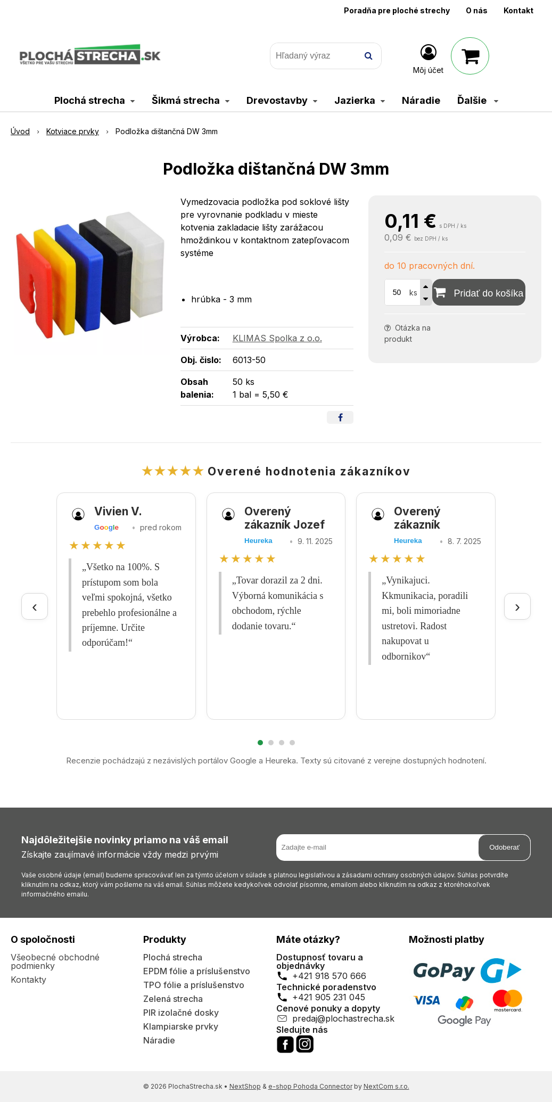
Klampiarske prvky (180, 1026)
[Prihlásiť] (428, 58)
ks (413, 292)
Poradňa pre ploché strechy (397, 10)
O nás (477, 10)
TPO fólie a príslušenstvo (193, 985)
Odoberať (504, 847)
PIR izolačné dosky (181, 1012)
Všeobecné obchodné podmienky (55, 961)
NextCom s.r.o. (386, 1086)
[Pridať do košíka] (478, 292)
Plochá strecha (172, 957)
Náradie (159, 1040)
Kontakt (518, 10)
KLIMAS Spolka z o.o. (277, 338)
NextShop (245, 1086)
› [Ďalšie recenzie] (517, 606)
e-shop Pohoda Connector (310, 1086)
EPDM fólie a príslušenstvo (196, 971)
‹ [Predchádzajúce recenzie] (34, 606)
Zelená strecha (173, 998)
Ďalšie (477, 100)
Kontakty (28, 979)
